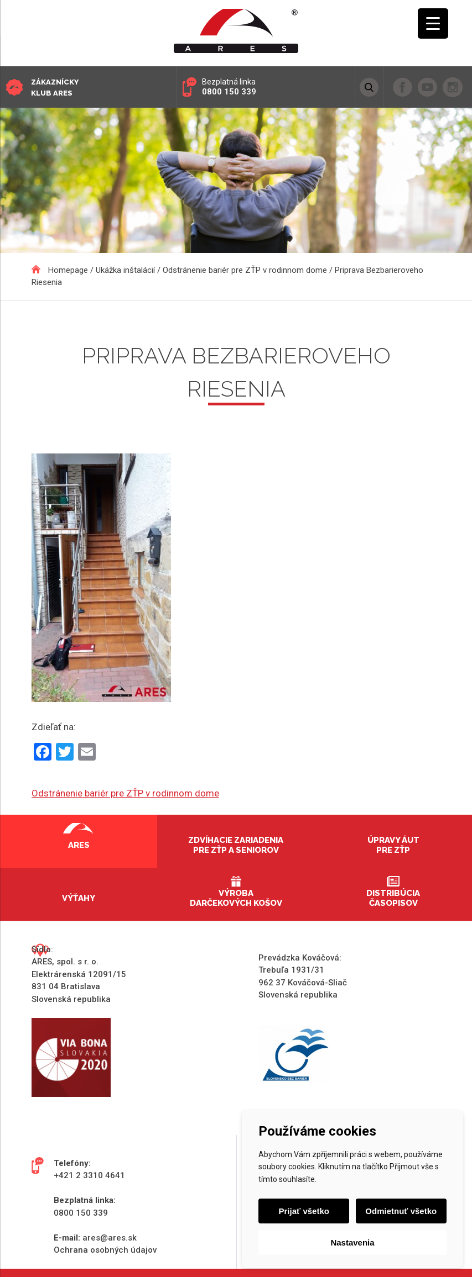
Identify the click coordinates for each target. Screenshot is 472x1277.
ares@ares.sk (109, 1238)
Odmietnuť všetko (401, 1211)
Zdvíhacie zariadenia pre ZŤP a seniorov (235, 845)
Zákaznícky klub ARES (55, 87)
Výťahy (78, 898)
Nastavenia (352, 1242)
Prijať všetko (304, 1211)
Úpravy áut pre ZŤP (393, 845)
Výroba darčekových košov (236, 898)
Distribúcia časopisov (393, 898)
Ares (79, 845)
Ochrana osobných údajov (105, 1250)
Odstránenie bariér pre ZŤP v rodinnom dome (125, 793)
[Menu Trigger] (433, 23)
